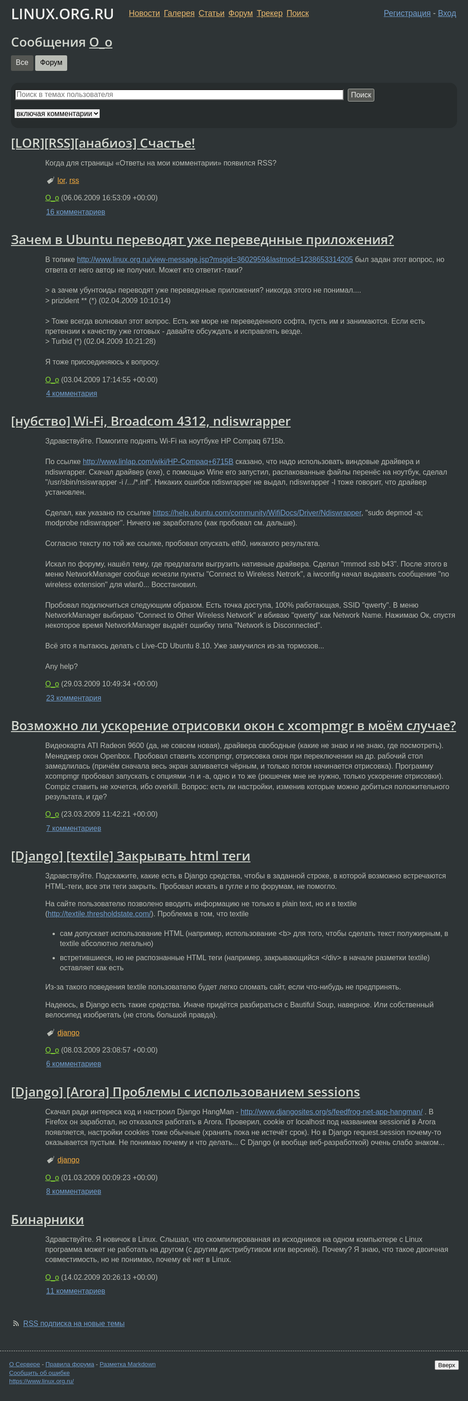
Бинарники (47, 1219)
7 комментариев (73, 828)
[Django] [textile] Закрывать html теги (130, 855)
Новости (144, 13)
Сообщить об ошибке (39, 1372)
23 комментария (73, 698)
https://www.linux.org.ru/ (41, 1381)
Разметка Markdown (128, 1364)
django (69, 1033)
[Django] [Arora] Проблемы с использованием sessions (185, 1091)
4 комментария (71, 393)
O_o (100, 41)
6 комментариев (73, 1064)
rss (74, 180)
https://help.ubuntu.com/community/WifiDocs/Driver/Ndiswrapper (257, 513)
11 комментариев (75, 1291)
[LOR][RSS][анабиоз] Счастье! (103, 142)
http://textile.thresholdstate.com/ (99, 914)
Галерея (179, 13)
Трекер (270, 13)
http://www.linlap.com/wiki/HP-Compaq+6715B (158, 461)
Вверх (446, 1365)
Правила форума (70, 1364)
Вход (447, 13)
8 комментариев (73, 1191)
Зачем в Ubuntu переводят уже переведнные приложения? (202, 239)
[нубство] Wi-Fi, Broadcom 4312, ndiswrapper (151, 420)
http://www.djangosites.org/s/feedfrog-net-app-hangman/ (331, 1112)
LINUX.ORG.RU (62, 13)
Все (22, 62)
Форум (241, 13)
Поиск (298, 13)
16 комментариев (75, 212)
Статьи (211, 13)
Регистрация (407, 13)
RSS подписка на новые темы (74, 1323)
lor (61, 180)
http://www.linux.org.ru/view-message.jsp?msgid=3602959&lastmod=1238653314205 (215, 259)
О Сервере (24, 1364)
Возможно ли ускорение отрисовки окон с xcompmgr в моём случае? (233, 725)
